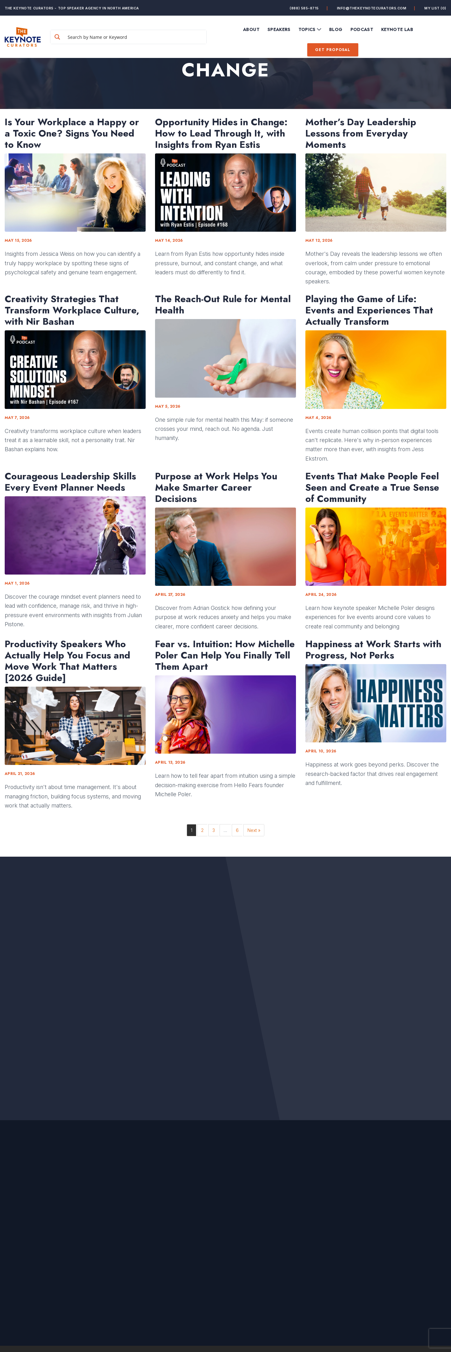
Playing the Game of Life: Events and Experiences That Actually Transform (369, 310)
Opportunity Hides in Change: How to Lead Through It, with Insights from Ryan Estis (221, 133)
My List (435, 8)
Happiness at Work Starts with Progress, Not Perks (373, 649)
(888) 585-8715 (304, 8)
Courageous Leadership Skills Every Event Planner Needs (70, 482)
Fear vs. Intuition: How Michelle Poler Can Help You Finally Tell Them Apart (225, 655)
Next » (253, 830)
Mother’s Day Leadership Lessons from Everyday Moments (360, 133)
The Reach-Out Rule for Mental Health (223, 304)
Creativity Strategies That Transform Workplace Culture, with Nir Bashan (72, 310)
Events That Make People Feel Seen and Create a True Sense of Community (372, 487)
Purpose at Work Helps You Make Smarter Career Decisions (216, 487)
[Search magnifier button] (57, 37)
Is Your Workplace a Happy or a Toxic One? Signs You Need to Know (72, 133)
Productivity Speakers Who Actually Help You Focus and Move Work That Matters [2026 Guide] (67, 661)
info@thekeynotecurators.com (372, 8)
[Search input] (136, 37)
